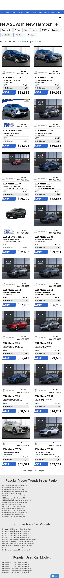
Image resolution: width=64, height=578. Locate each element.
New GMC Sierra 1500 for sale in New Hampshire (18, 541)
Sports (29, 12)
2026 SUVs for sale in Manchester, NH (14, 492)
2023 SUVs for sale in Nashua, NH (13, 515)
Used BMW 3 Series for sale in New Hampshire (17, 571)
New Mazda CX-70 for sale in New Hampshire (17, 537)
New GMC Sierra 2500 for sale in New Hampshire (18, 544)
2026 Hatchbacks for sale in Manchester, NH (16, 500)
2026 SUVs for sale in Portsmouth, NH (14, 485)
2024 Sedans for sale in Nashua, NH (13, 510)
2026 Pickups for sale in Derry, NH (13, 494)
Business (21, 12)
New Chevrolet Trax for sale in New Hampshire (17, 548)
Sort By (31, 35)
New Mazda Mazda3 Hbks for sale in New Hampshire (19, 539)
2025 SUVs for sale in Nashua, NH (13, 504)
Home (3, 12)
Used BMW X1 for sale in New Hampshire (15, 566)
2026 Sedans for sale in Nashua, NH (13, 498)
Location (56, 30)
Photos (47, 12)
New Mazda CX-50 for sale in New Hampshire (17, 531)
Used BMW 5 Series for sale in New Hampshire (17, 568)
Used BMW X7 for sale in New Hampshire (15, 573)
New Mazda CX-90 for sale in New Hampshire (17, 533)
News (8, 12)
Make (35, 30)
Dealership (7, 35)
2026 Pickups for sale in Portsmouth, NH (15, 496)
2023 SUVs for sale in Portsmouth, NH (14, 512)
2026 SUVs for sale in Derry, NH (12, 487)
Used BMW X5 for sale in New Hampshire (15, 564)
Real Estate (60, 12)
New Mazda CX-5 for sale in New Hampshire (16, 529)
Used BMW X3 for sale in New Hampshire (15, 562)
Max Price (20, 35)
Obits (41, 12)
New (18, 30)
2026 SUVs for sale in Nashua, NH (13, 489)
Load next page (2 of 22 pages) (32, 471)
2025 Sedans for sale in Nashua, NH (13, 506)
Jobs (53, 12)
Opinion (35, 12)
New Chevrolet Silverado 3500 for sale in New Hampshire (17, 550)
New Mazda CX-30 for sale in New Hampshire (17, 535)
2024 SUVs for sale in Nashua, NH (13, 508)
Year (26, 30)
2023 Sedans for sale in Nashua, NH (13, 517)
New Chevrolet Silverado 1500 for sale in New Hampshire (17, 546)
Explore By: (6, 30)
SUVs (45, 30)
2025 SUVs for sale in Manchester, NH (14, 502)
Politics (14, 12)
